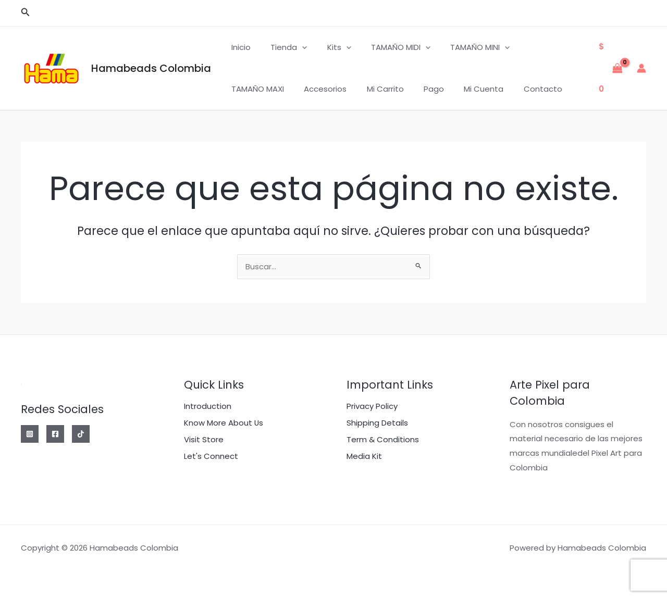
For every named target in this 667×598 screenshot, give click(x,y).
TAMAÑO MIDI (385, 47)
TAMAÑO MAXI (532, 47)
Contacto (450, 88)
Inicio (239, 47)
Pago (350, 88)
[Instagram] (30, 434)
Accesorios (250, 88)
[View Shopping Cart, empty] (610, 68)
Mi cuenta (396, 88)
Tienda (282, 47)
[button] (25, 13)
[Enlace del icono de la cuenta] (641, 68)
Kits (328, 47)
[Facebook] (55, 434)
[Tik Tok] (81, 434)
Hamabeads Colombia (151, 68)
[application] (296, 47)
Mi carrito (306, 88)
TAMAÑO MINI (460, 47)
